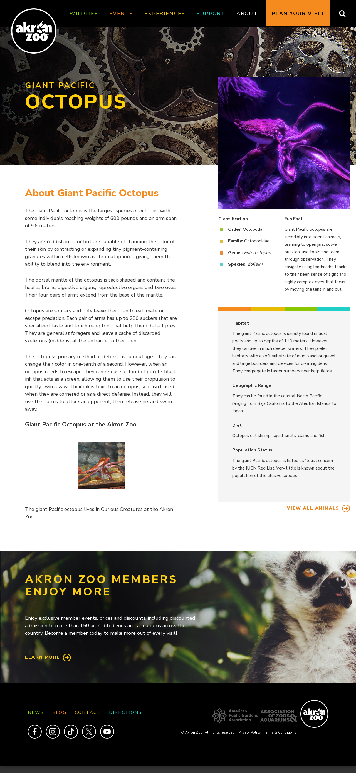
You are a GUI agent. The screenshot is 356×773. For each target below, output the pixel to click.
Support (211, 13)
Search (346, 13)
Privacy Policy (251, 732)
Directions (125, 712)
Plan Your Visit (298, 13)
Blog (59, 712)
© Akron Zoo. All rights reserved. (209, 732)
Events (121, 13)
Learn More (42, 657)
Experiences (165, 13)
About (247, 13)
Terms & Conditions (280, 732)
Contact (88, 712)
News (36, 712)
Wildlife (84, 13)
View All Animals (313, 508)
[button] (101, 465)
